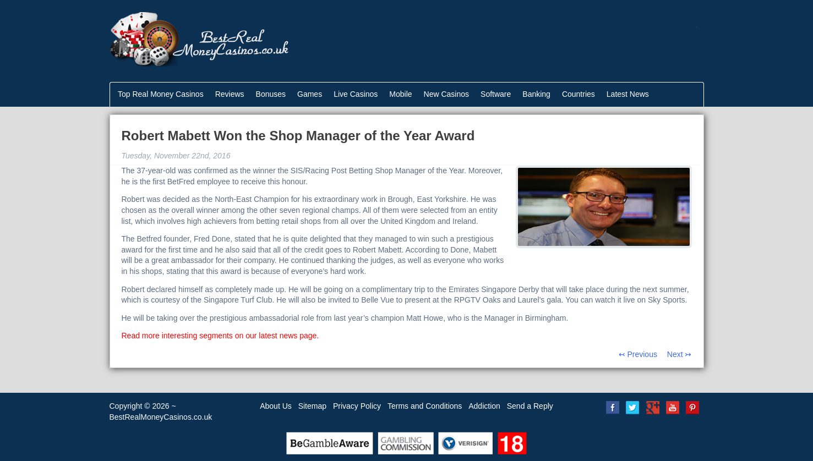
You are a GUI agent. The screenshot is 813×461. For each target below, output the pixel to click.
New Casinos (446, 94)
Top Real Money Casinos (161, 94)
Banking (536, 94)
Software (496, 94)
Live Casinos (356, 94)
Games (309, 94)
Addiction (484, 406)
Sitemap (312, 406)
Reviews (229, 94)
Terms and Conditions (425, 406)
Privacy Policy (357, 406)
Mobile (400, 94)
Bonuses (271, 94)
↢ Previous (638, 354)
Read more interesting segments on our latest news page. (220, 335)
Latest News (628, 94)
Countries (578, 94)
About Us (276, 406)
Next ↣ (679, 354)
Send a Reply (530, 406)
